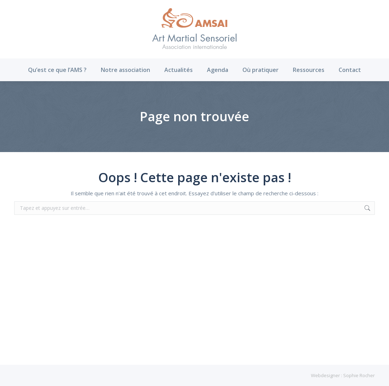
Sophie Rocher (359, 375)
